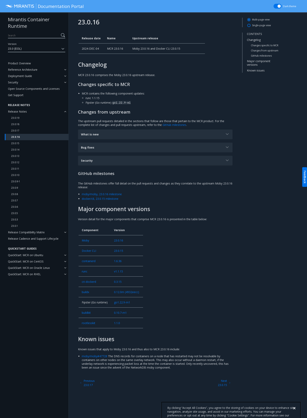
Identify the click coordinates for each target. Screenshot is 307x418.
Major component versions (258, 63)
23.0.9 (14, 187)
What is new (155, 134)
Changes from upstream (264, 50)
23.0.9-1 (15, 181)
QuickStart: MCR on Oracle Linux (29, 268)
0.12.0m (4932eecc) (126, 292)
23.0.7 (14, 200)
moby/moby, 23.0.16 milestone (102, 194)
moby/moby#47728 (94, 356)
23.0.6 (14, 207)
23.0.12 (15, 162)
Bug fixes (155, 147)
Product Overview (19, 63)
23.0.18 (15, 124)
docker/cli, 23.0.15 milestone (100, 199)
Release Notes (17, 111)
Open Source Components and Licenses (34, 89)
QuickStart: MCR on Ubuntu (25, 255)
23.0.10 (15, 175)
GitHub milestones (261, 55)
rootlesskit (88, 323)
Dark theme (289, 6)
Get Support (15, 95)
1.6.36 (118, 261)
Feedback (305, 177)
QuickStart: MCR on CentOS (26, 261)
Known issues (256, 70)
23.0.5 (14, 213)
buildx (85, 292)
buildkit (86, 313)
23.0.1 (14, 226)
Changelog (254, 40)
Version (12, 44)
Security (13, 82)
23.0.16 (15, 137)
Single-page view (261, 25)
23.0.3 (14, 219)
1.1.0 (117, 323)
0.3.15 (118, 282)
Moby (85, 240)
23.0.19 (15, 118)
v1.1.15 (118, 271)
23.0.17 (15, 130)
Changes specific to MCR (264, 45)
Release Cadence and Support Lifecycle (33, 238)
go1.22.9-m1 (122, 302)
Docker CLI (89, 251)
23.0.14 (15, 149)
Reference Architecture (22, 69)
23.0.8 (14, 194)
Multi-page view (261, 19)
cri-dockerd (89, 282)
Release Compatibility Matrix (26, 232)
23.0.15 (15, 143)
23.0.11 (15, 168)
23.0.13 (15, 156)
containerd (89, 261)
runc (84, 271)
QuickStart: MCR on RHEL (24, 274)
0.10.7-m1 (120, 313)
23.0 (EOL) (36, 48)
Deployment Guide (20, 76)
